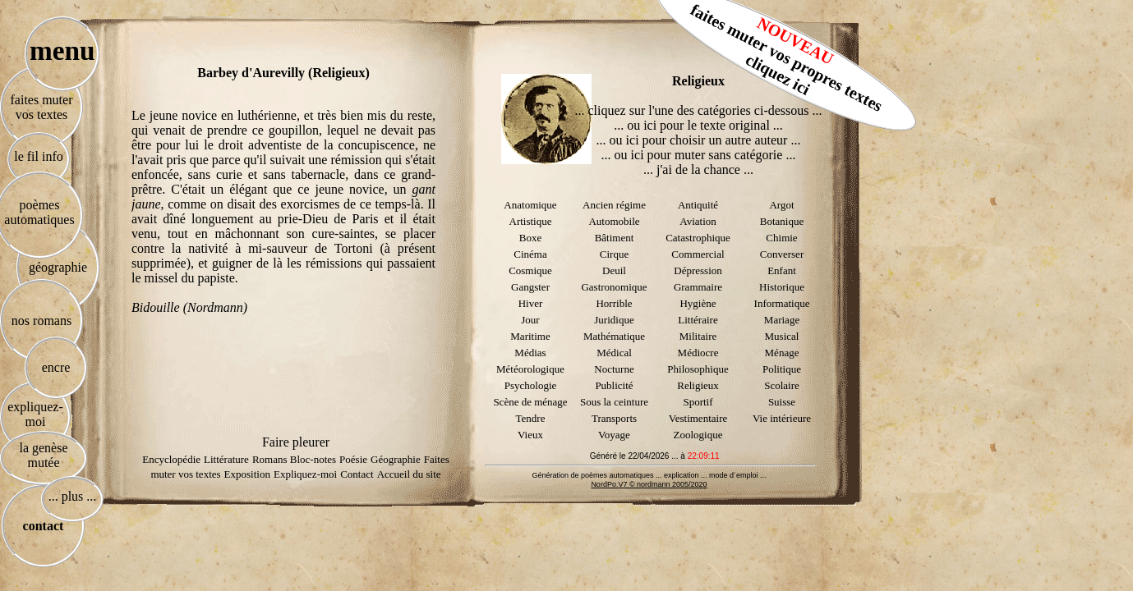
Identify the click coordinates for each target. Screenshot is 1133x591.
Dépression (698, 270)
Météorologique (530, 369)
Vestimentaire (698, 418)
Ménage (782, 352)
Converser (782, 254)
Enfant (781, 270)
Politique (781, 369)
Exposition (247, 474)
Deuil (614, 270)
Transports (614, 418)
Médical (614, 352)
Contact (356, 474)
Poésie (353, 459)
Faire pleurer (295, 442)
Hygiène (697, 303)
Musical (782, 336)
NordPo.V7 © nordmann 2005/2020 (649, 484)
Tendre (531, 418)
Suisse (781, 402)
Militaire (698, 336)
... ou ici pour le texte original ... (698, 125)
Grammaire (698, 287)
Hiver (530, 303)
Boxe (530, 237)
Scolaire (781, 385)
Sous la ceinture (614, 402)
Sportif (697, 402)
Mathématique (614, 336)
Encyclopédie (171, 459)
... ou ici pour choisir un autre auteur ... (698, 140)
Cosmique (530, 270)
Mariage (781, 320)
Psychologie (530, 385)
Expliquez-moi (305, 474)
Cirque (614, 254)
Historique (781, 287)
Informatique (782, 303)
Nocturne (613, 369)
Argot (781, 205)
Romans (271, 459)
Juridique (613, 320)
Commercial (697, 254)
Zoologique (698, 434)
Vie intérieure (782, 418)
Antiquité (698, 205)
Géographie (396, 459)
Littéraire (697, 320)
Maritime (530, 336)
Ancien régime (614, 205)
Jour (530, 320)
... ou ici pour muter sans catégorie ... (698, 155)
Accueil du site (409, 474)
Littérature (226, 459)
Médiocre (698, 352)
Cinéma (530, 254)
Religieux (698, 385)
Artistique (530, 221)
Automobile (613, 221)
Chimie (781, 237)
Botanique (782, 221)
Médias (530, 352)
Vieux (530, 434)
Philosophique (697, 369)
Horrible (614, 303)
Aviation (697, 221)
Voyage (614, 434)
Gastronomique (614, 287)
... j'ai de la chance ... (698, 169)
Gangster (530, 287)
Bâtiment (614, 237)
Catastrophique (698, 237)
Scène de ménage (530, 402)
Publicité (614, 385)
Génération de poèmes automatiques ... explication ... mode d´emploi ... (649, 475)
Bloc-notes (313, 459)
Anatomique (530, 205)
